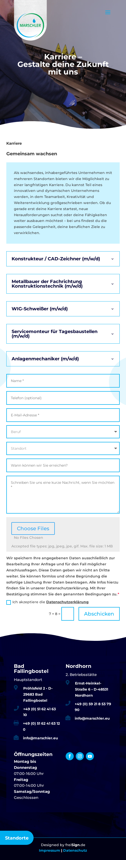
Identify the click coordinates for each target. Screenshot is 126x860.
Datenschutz (75, 850)
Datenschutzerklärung (67, 602)
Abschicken (99, 614)
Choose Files (33, 528)
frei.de (75, 845)
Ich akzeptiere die (47, 602)
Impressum (49, 850)
